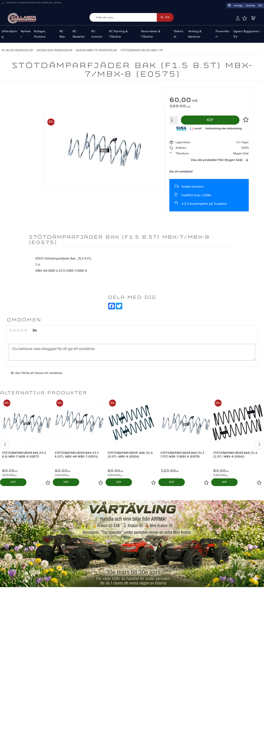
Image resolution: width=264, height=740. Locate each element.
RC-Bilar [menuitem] (63, 34)
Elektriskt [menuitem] (179, 34)
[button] (244, 18)
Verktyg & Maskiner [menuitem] (195, 34)
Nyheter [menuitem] (26, 34)
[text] (209, 100)
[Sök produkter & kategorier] (121, 17)
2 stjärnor (14, 331)
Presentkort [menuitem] (222, 34)
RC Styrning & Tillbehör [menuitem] (118, 34)
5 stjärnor (25, 331)
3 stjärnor (18, 331)
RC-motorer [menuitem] (97, 34)
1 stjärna (11, 331)
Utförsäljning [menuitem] (9, 34)
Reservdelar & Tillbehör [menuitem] (150, 34)
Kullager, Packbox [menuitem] (40, 34)
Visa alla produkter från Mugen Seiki (217, 160)
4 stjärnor (22, 331)
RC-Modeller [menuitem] (79, 34)
